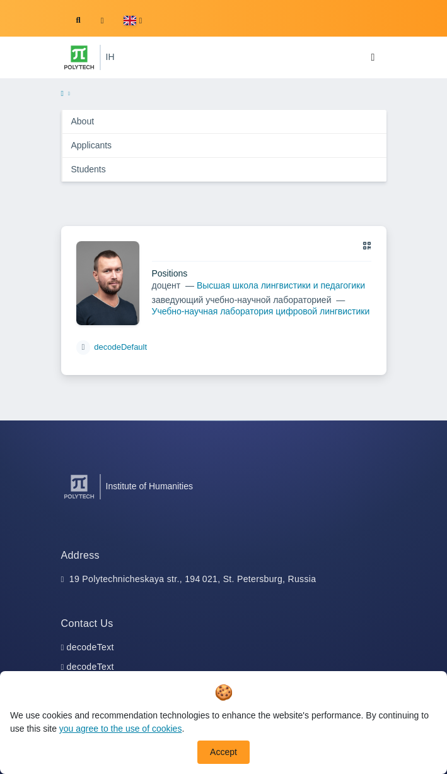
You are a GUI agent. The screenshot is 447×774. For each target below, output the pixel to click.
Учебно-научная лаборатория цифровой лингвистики (261, 311)
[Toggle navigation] (373, 57)
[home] (62, 94)
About (83, 121)
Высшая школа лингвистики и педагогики (281, 285)
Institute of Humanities (150, 486)
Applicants (91, 145)
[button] (133, 20)
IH (110, 57)
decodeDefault (120, 347)
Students (88, 169)
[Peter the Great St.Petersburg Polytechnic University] (79, 57)
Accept (223, 752)
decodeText (90, 647)
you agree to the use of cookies (120, 728)
